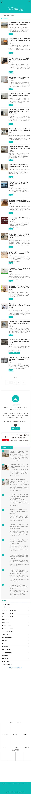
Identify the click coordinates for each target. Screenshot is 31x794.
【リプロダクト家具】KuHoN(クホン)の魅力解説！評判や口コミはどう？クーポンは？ (19, 359)
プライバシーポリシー (25, 784)
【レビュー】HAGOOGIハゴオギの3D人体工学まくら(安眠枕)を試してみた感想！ (19, 23)
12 (23, 382)
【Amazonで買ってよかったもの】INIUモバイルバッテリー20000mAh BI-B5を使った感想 (19, 130)
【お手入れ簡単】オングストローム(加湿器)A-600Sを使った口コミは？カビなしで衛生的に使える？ (19, 111)
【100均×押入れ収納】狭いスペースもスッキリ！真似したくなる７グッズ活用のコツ (19, 607)
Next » (15, 377)
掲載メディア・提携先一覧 (15, 688)
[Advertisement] (15, 720)
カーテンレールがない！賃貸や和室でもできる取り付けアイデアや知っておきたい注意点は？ (19, 561)
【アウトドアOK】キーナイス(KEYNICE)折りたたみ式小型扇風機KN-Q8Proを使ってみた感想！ (19, 235)
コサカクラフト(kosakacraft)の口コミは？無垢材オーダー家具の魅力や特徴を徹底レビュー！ (19, 201)
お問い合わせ (16, 784)
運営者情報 (4, 784)
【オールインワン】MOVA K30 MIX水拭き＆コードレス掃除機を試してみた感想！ (19, 94)
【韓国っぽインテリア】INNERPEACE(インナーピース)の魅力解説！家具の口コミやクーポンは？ (19, 341)
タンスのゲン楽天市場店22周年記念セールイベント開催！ (19, 218)
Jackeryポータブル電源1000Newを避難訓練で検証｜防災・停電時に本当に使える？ (19, 59)
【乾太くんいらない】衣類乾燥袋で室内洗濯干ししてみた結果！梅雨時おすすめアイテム (19, 323)
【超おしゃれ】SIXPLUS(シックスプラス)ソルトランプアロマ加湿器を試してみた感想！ (19, 40)
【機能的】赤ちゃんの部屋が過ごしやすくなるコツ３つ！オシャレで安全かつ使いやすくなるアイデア (19, 501)
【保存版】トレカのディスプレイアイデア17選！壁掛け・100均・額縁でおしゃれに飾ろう (19, 546)
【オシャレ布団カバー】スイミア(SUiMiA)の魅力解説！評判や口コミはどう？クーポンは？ (19, 269)
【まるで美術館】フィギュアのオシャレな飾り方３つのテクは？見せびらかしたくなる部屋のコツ (19, 592)
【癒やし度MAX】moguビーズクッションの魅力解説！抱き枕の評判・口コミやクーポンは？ (19, 305)
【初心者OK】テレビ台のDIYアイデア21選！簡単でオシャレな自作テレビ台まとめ (19, 486)
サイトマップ (10, 784)
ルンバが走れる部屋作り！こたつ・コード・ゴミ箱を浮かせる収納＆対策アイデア (19, 531)
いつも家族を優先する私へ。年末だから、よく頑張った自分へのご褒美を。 (19, 78)
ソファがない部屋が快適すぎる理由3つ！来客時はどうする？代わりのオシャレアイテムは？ (19, 577)
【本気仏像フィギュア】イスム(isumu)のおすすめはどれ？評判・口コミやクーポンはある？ (19, 287)
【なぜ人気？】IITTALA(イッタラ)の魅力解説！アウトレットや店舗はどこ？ (19, 252)
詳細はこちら (15, 429)
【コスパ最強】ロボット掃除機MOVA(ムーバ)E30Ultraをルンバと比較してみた (19, 165)
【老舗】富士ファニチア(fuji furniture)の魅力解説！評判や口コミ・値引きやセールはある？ (19, 183)
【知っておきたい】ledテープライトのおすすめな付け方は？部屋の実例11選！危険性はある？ (19, 516)
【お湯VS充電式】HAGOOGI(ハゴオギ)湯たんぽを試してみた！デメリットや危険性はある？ (19, 148)
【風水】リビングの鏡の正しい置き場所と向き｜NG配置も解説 (19, 472)
